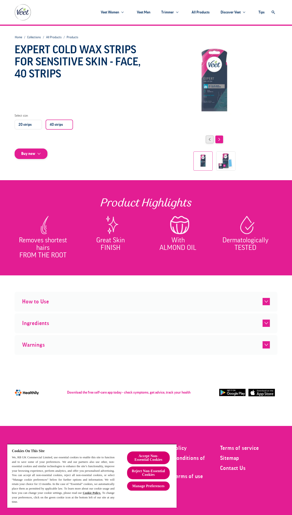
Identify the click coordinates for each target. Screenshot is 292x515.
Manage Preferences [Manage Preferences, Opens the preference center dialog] (148, 486)
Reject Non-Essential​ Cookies (148, 473)
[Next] (219, 139)
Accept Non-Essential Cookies (148, 457)
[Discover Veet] (231, 12)
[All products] (201, 12)
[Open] (273, 12)
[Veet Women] (110, 12)
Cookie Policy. (92, 493)
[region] (92, 476)
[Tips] (261, 12)
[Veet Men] (143, 12)
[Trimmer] (167, 12)
